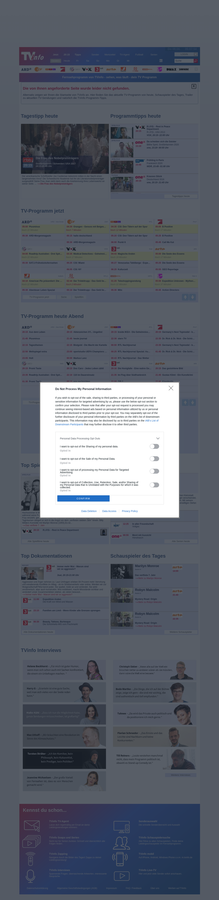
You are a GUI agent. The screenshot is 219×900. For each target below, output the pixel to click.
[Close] (172, 389)
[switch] (154, 446)
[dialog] (109, 450)
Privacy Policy (130, 511)
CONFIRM (83, 498)
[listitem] (109, 438)
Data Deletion (89, 511)
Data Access (109, 511)
